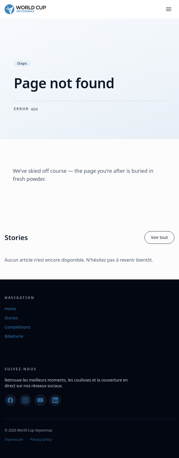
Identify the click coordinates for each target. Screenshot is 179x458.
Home (10, 308)
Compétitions (18, 327)
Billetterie (14, 336)
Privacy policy (41, 439)
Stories (11, 318)
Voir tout (159, 237)
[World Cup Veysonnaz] (25, 9)
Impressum (14, 439)
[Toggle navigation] (168, 9)
